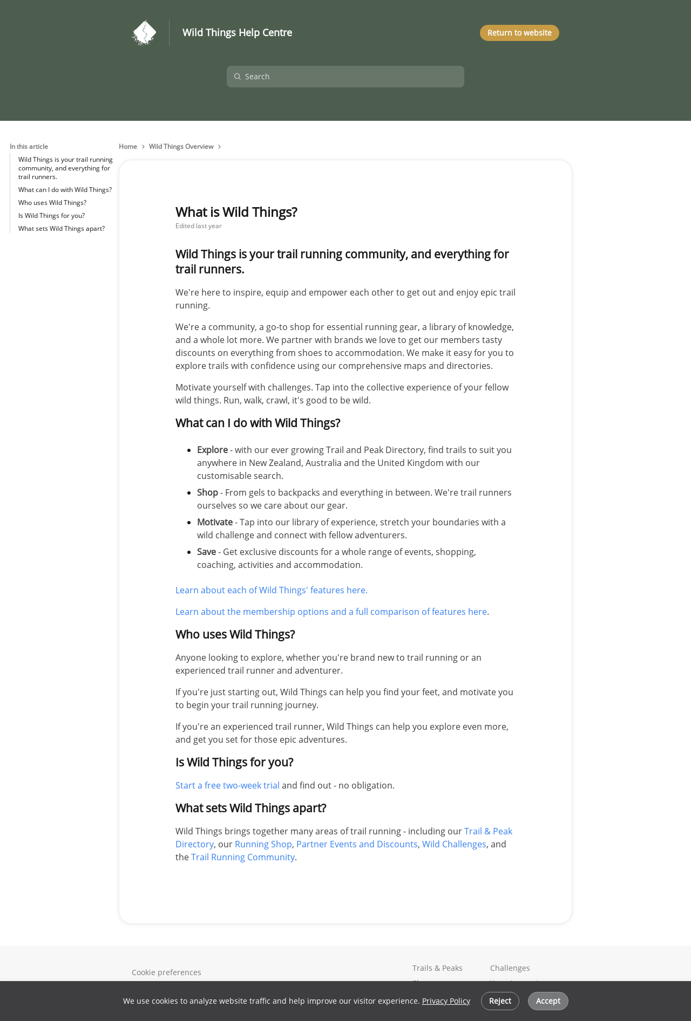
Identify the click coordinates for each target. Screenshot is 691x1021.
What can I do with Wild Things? (65, 189)
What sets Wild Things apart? (61, 228)
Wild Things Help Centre (237, 33)
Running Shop (263, 844)
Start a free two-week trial (227, 785)
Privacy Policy (446, 1001)
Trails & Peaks (437, 968)
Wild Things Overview (181, 146)
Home (128, 146)
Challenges (510, 968)
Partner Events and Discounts (357, 844)
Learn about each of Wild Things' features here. (271, 590)
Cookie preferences (166, 972)
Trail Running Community (243, 857)
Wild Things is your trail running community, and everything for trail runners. (65, 168)
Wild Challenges (454, 844)
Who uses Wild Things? (52, 202)
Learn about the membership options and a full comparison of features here (331, 612)
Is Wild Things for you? (51, 215)
